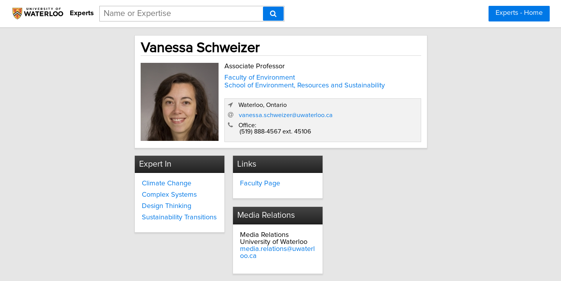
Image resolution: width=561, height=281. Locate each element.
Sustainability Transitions (129, 213)
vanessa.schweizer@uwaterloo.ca (410, 110)
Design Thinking (116, 201)
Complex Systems (119, 190)
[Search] (273, 14)
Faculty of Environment (205, 75)
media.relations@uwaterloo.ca (388, 193)
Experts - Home (519, 12)
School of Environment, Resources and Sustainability (250, 83)
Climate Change (116, 179)
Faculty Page (237, 179)
